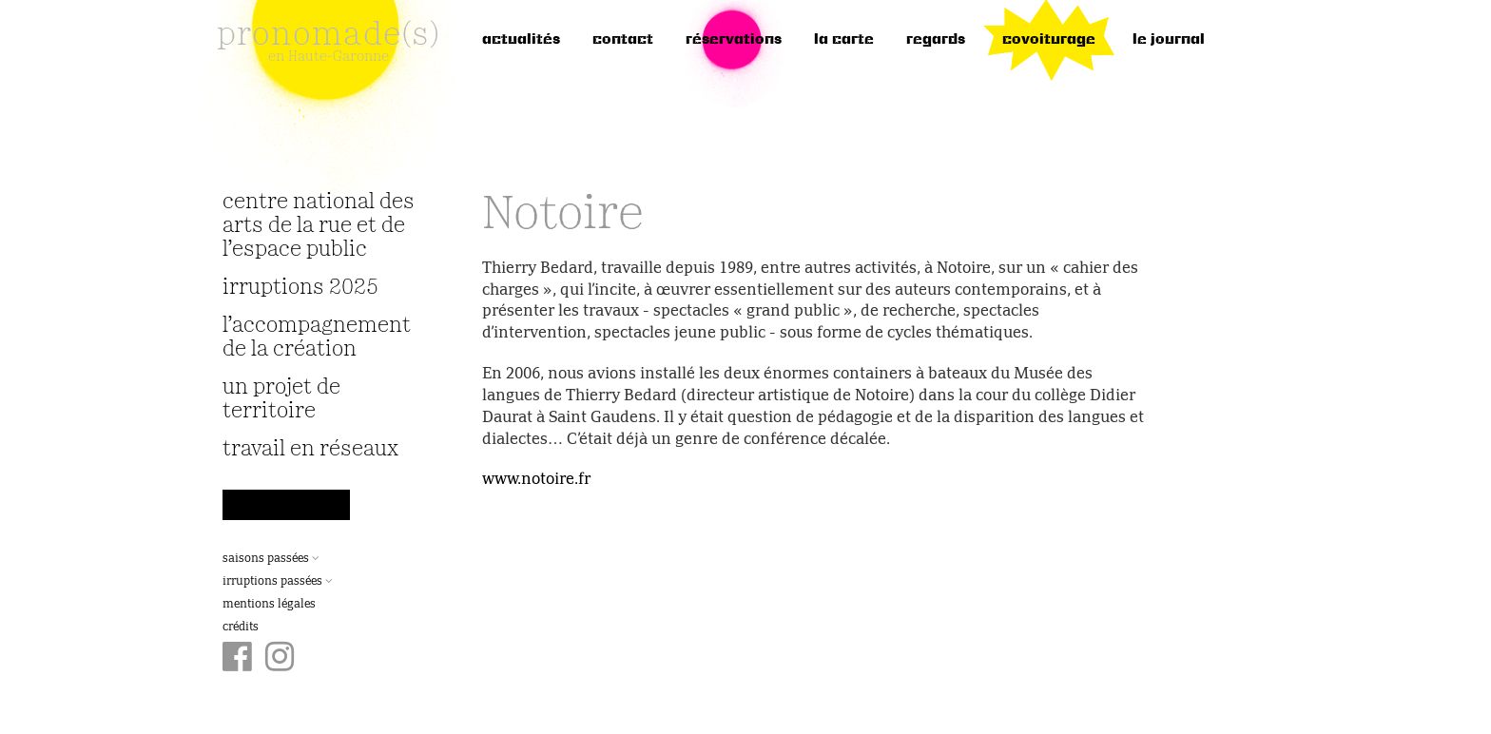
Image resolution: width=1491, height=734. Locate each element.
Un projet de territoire (281, 399)
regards (935, 40)
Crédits (241, 627)
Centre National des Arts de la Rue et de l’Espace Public (319, 226)
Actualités (521, 40)
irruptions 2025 (300, 288)
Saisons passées (271, 559)
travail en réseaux (310, 449)
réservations (734, 40)
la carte (844, 40)
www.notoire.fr (536, 480)
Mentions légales (269, 604)
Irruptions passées (278, 582)
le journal (1169, 40)
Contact (622, 40)
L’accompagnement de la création (317, 337)
